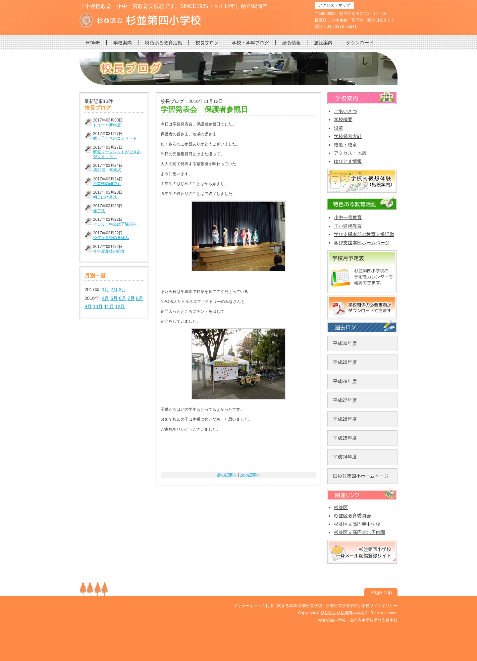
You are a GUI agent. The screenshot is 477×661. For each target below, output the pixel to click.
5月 (114, 298)
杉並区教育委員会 (352, 515)
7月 (131, 298)
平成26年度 (345, 419)
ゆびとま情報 (348, 161)
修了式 (99, 211)
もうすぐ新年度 (107, 125)
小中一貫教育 (348, 217)
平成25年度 (345, 438)
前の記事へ (227, 475)
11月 (109, 306)
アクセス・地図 (350, 153)
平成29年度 (345, 362)
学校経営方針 (348, 136)
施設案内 (323, 42)
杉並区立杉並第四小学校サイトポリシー (362, 605)
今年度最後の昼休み (111, 237)
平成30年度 (345, 343)
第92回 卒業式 (107, 170)
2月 (114, 289)
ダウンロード (360, 42)
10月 (98, 306)
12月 (120, 306)
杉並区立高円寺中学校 (357, 524)
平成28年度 (345, 381)
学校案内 (122, 42)
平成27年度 (345, 400)
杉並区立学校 (310, 605)
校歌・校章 (345, 144)
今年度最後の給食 (109, 251)
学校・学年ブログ (250, 42)
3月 (122, 289)
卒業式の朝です (107, 183)
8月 (139, 298)
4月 (105, 298)
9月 (88, 306)
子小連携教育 (348, 226)
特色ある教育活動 (163, 42)
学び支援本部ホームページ (362, 242)
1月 (105, 289)
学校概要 (343, 119)
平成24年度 (345, 456)
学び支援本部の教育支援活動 (364, 234)
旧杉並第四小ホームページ (361, 476)
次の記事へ (250, 475)
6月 (122, 298)
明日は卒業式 (105, 197)
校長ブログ (207, 42)
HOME (93, 42)
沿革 (338, 128)
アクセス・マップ (334, 5)
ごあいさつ (345, 111)
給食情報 (291, 42)
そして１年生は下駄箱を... (116, 224)
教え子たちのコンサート (115, 138)
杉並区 (341, 507)
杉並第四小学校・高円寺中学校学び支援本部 (358, 620)
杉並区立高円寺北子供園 (359, 532)
